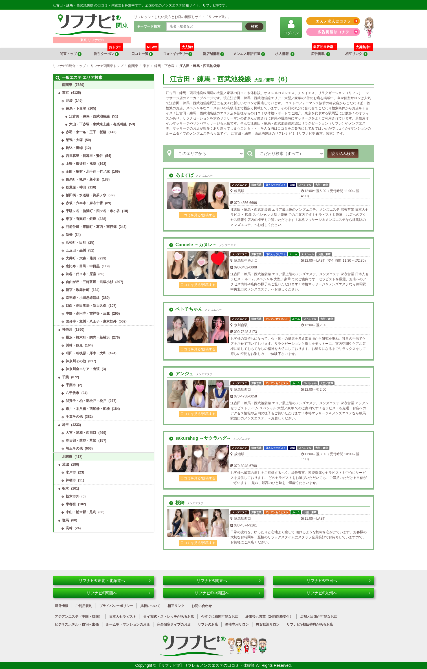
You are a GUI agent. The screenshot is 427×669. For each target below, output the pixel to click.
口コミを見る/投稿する (198, 215)
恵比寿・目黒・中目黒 (83, 266)
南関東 (67, 85)
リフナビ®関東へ (229, 580)
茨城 (65, 464)
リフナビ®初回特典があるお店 (310, 624)
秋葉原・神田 (76, 187)
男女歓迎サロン (267, 624)
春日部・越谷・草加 (81, 441)
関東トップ (70, 54)
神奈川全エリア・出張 (83, 369)
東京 (65, 93)
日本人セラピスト (122, 617)
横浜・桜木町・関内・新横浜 (88, 337)
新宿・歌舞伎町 (77, 290)
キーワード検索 (148, 26)
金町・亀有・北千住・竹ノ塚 (88, 172)
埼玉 (65, 425)
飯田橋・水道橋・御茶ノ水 (86, 195)
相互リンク (359, 52)
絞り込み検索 (343, 153)
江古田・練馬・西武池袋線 (89, 116)
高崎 (69, 528)
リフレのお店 (208, 624)
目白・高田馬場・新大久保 (86, 306)
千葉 (65, 377)
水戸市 (71, 472)
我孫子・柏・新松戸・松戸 (86, 401)
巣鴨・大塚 (74, 140)
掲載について (150, 606)
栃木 (65, 488)
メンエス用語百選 (249, 54)
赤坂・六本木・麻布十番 (84, 203)
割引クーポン (108, 52)
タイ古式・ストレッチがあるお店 (168, 617)
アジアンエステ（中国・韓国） (78, 617)
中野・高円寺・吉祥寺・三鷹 (88, 313)
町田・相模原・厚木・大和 (86, 353)
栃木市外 (72, 496)
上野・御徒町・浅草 (81, 164)
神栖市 (71, 480)
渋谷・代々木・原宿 (81, 274)
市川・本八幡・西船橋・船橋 (88, 409)
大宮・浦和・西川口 (81, 433)
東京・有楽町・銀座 (81, 219)
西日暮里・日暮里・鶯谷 (84, 156)
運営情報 (61, 606)
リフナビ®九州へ (339, 593)
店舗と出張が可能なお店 (318, 617)
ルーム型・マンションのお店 (128, 624)
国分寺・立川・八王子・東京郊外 (91, 321)
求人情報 (284, 54)
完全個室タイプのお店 (174, 624)
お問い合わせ (202, 606)
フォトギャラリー (178, 52)
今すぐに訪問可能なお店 (219, 617)
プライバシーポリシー (116, 606)
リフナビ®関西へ (119, 593)
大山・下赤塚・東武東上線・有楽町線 (98, 124)
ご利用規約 (83, 606)
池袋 (69, 101)
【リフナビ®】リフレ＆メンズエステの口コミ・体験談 (206, 665)
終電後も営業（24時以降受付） (269, 617)
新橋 (69, 235)
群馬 (65, 520)
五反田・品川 (76, 250)
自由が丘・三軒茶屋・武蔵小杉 (89, 282)
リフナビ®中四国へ (228, 593)
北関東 (67, 457)
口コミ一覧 (145, 52)
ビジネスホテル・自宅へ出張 (77, 624)
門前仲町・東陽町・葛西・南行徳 (91, 227)
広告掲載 (320, 54)
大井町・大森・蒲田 (81, 258)
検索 (254, 26)
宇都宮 (71, 504)
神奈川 (67, 330)
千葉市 (71, 385)
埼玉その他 (74, 448)
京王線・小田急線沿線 (83, 298)
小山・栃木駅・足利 (81, 512)
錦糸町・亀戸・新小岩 (83, 179)
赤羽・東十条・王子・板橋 (86, 132)
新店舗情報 (213, 54)
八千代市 (72, 393)
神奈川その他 (76, 361)
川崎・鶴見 (74, 345)
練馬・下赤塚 (76, 108)
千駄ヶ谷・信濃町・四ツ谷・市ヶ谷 (93, 211)
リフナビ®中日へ (339, 580)
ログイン (291, 27)
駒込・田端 (74, 148)
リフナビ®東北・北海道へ (115, 580)
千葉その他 (74, 417)
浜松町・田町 (76, 243)
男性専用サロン (237, 624)
